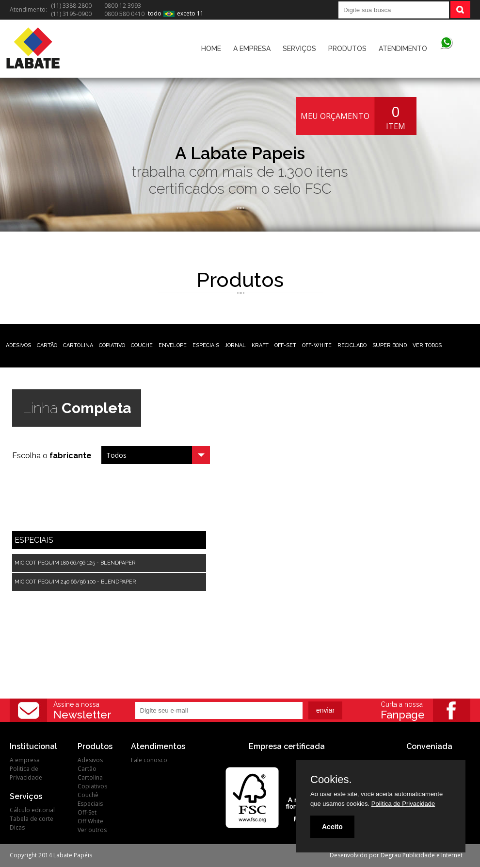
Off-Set (87, 812)
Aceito (332, 827)
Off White (90, 821)
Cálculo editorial (32, 810)
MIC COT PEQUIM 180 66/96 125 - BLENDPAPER (75, 563)
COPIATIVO (112, 345)
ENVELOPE (173, 345)
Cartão (87, 769)
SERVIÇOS (299, 48)
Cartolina (90, 777)
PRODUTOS (347, 48)
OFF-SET (285, 345)
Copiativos (92, 786)
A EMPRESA (252, 48)
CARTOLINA (78, 345)
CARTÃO (47, 345)
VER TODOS (427, 345)
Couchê (88, 795)
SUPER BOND (389, 345)
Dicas (17, 827)
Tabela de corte (31, 819)
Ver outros (92, 830)
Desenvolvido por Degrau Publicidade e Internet (396, 855)
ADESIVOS (18, 345)
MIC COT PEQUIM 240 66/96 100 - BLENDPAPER (75, 582)
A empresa (25, 760)
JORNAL (235, 345)
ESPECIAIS (205, 345)
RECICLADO (352, 345)
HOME (211, 48)
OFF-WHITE (317, 345)
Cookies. (331, 779)
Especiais (90, 804)
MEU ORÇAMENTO (335, 116)
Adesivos (90, 760)
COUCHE (142, 345)
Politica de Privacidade (26, 773)
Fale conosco (149, 760)
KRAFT (260, 345)
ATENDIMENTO (403, 48)
